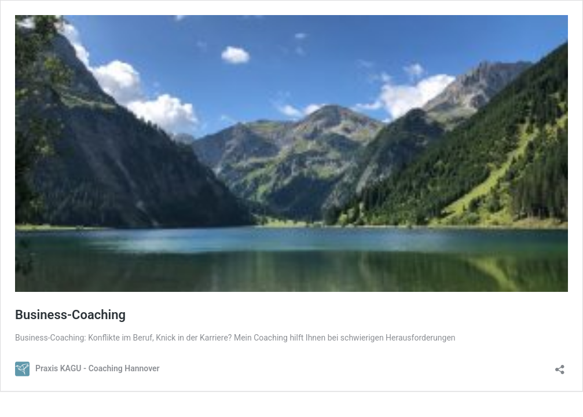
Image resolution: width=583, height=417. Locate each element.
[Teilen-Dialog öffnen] (560, 366)
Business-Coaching (70, 315)
